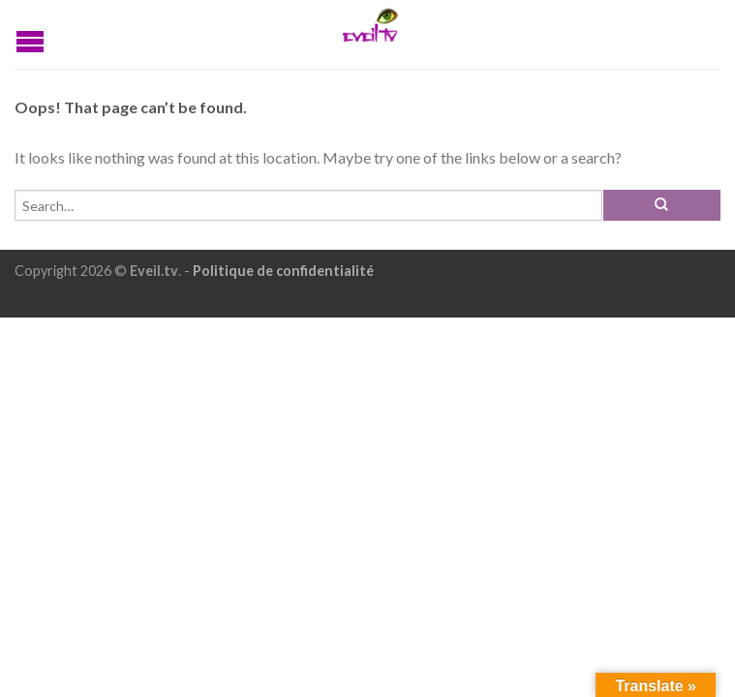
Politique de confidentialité (283, 270)
